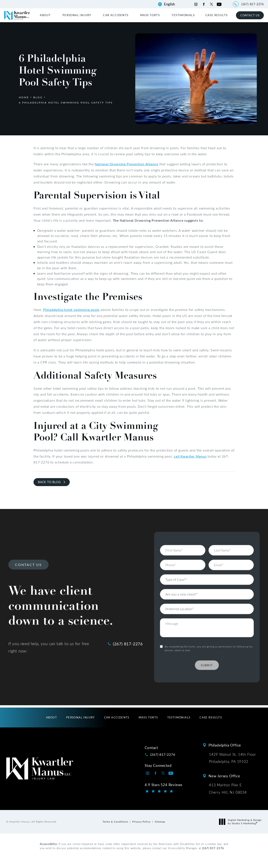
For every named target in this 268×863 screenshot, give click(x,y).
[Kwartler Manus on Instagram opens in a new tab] (196, 4)
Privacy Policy (141, 821)
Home (24, 97)
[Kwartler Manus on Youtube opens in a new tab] (219, 4)
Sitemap (160, 821)
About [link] (45, 15)
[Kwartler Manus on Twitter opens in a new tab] (211, 4)
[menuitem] (46, 15)
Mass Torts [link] (150, 15)
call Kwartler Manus (190, 456)
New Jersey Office (224, 775)
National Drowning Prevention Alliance (126, 164)
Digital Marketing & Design (241, 821)
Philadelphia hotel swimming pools (71, 309)
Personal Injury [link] (77, 15)
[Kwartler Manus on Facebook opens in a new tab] (203, 4)
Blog (38, 97)
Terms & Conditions (115, 821)
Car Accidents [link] (115, 15)
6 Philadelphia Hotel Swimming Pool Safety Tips (66, 102)
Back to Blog (49, 482)
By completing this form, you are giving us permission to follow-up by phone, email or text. (209, 636)
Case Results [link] (216, 15)
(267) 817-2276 (213, 848)
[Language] (171, 4)
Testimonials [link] (183, 15)
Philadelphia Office (225, 745)
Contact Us (250, 15)
